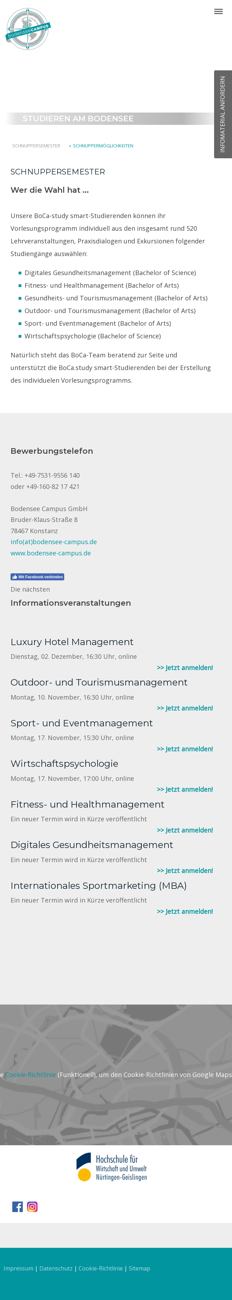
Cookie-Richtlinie (30, 1074)
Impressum (18, 1268)
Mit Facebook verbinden (37, 577)
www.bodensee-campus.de (51, 553)
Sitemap (139, 1268)
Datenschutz (56, 1268)
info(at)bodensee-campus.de (54, 541)
